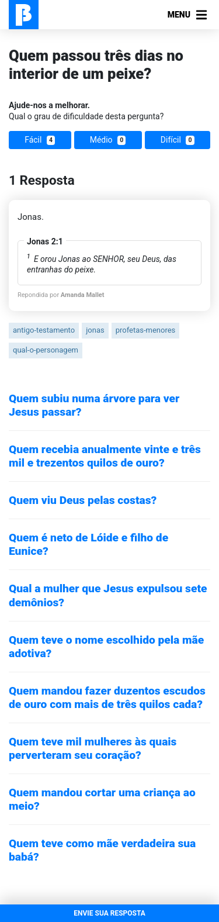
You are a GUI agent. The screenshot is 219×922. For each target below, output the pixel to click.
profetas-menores (146, 330)
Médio (108, 140)
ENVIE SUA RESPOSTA (109, 913)
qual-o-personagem (45, 350)
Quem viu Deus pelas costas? (83, 500)
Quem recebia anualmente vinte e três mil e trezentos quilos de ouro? (105, 456)
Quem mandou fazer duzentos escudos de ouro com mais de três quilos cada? (107, 697)
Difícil (177, 140)
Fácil (40, 140)
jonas (95, 330)
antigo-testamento (44, 330)
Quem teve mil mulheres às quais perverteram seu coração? (92, 748)
